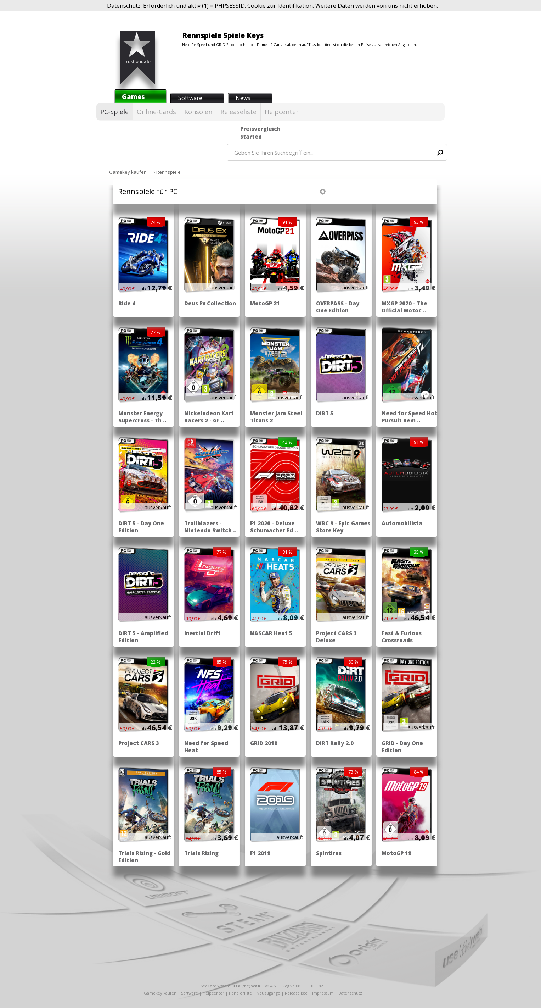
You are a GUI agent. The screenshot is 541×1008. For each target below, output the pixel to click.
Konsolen (198, 111)
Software (190, 98)
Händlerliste (240, 993)
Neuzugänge (268, 993)
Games (133, 96)
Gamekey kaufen (160, 993)
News (243, 98)
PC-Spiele (114, 111)
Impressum (323, 993)
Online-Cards (156, 111)
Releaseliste (238, 111)
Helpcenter (282, 111)
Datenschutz (350, 993)
